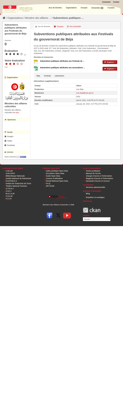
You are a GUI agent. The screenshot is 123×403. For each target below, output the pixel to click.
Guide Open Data (53, 176)
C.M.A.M (9, 171)
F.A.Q (48, 183)
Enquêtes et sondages (95, 197)
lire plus (16, 112)
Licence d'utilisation (54, 178)
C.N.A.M (9, 196)
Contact (116, 2)
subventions (59, 76)
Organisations (71, 8)
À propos (110, 8)
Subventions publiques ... (68, 18)
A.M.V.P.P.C (10, 173)
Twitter (8, 141)
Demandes (97, 8)
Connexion (106, 2)
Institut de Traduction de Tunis (18, 183)
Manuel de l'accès (93, 173)
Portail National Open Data (57, 181)
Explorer (110, 62)
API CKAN (50, 186)
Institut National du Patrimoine (18, 178)
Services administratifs (95, 187)
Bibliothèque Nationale (15, 176)
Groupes (84, 8)
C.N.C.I (9, 191)
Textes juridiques (93, 171)
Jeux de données (55, 8)
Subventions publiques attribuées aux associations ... (62, 68)
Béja (38, 76)
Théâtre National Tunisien (16, 186)
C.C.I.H (9, 199)
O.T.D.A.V (10, 189)
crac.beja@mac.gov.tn (85, 93)
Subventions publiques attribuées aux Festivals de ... (62, 61)
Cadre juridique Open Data (57, 171)
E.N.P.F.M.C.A (11, 181)
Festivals (47, 76)
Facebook (10, 145)
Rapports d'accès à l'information (99, 178)
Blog (88, 194)
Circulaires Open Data (55, 173)
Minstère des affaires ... (38, 18)
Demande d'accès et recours (98, 181)
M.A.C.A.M (10, 194)
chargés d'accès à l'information (99, 176)
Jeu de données (43, 26)
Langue (86, 215)
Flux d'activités (74, 26)
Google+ (9, 136)
